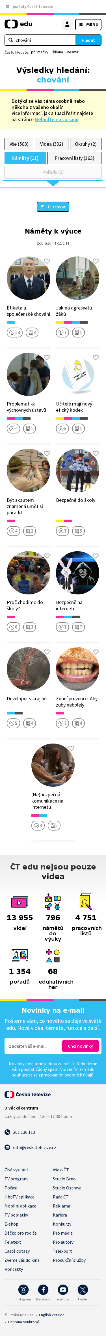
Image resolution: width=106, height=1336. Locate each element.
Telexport (62, 1251)
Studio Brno (64, 1179)
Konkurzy (62, 1224)
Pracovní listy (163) (74, 158)
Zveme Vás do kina (22, 1260)
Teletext (13, 1242)
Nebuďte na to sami (56, 119)
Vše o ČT (61, 1169)
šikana (57, 52)
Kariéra (60, 1215)
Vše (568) (19, 144)
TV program (16, 1179)
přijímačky (39, 52)
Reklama (61, 1206)
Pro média (63, 1233)
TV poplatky (16, 1215)
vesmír (73, 52)
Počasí (11, 1188)
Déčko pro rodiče (21, 1233)
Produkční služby (69, 1260)
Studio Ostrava (67, 1188)
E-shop (11, 1224)
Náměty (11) (25, 158)
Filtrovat (57, 207)
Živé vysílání (16, 1169)
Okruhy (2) (85, 144)
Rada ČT (61, 1197)
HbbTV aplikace (19, 1197)
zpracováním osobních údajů (65, 1075)
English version (51, 1314)
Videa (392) (51, 144)
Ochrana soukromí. (23, 1321)
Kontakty (14, 1269)
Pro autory (63, 1242)
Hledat (88, 40)
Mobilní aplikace (20, 1206)
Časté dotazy (17, 1251)
